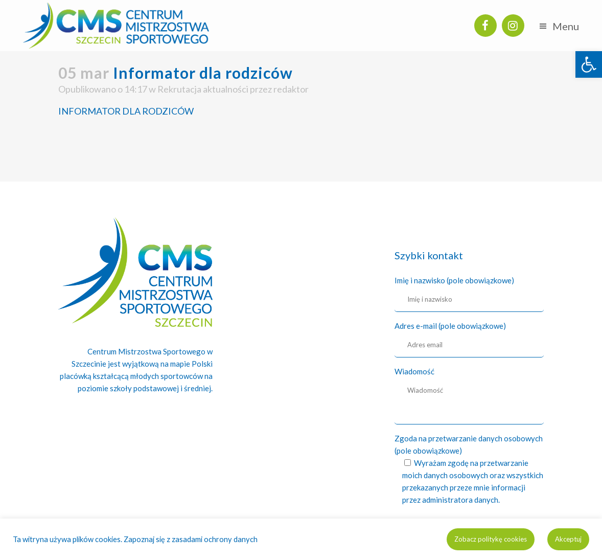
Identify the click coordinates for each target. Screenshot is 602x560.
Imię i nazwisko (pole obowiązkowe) (454, 280)
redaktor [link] (291, 89)
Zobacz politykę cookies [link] (490, 539)
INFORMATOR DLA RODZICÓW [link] (126, 111)
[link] (588, 64)
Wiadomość (414, 371)
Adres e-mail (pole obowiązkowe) (450, 325)
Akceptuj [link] (568, 539)
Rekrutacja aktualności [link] (202, 89)
